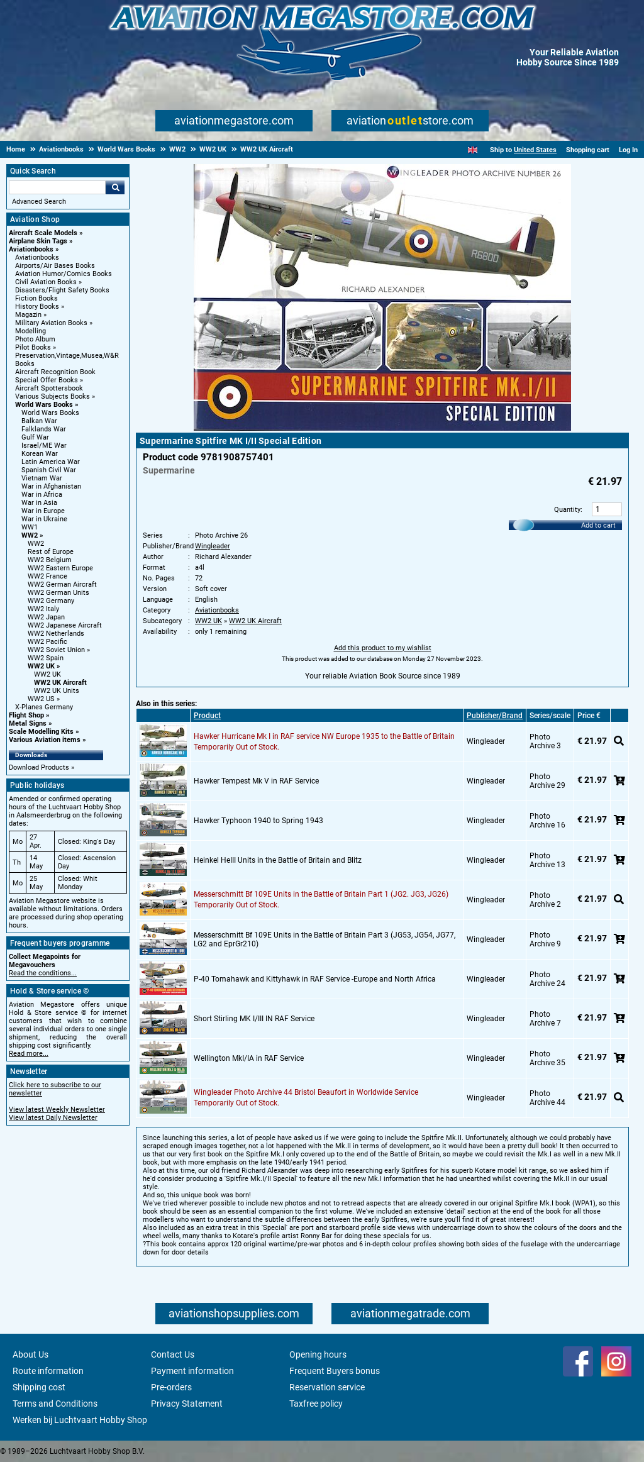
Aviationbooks (31, 249)
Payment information (192, 1371)
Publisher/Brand (495, 715)
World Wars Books (44, 405)
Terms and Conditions (55, 1403)
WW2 (29, 535)
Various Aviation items (44, 740)
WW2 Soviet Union (56, 650)
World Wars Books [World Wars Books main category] (50, 413)
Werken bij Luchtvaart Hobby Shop (80, 1420)
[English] (472, 150)
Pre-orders (171, 1387)
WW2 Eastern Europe (60, 568)
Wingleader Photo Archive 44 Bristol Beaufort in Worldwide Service (306, 1092)
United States (535, 150)
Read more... (28, 1053)
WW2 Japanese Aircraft (65, 625)
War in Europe (43, 511)
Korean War (39, 454)
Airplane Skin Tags (38, 241)
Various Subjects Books (52, 396)
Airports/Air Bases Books (55, 266)
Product (207, 715)
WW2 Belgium (50, 560)
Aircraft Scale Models (43, 233)
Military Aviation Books (51, 323)
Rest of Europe (51, 552)
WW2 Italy (43, 609)
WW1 (29, 527)
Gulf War (35, 437)
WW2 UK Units (56, 691)
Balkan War (39, 421)
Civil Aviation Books (46, 282)
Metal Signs (28, 723)
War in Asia (39, 503)
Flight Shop (26, 715)
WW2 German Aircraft (62, 584)
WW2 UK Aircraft (60, 682)
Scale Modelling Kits (41, 732)
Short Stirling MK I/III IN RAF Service (254, 1018)
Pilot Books (33, 347)
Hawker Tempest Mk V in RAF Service (256, 781)
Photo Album (35, 339)
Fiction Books (36, 298)
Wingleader (212, 546)
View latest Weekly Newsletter (57, 1109)
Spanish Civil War (48, 470)
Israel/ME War (44, 445)
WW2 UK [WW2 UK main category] (47, 674)
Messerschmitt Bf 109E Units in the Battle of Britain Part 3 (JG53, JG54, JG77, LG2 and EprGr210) (324, 939)
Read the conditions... (43, 973)
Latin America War (50, 462)
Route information (48, 1371)
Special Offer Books (46, 380)
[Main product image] (382, 428)
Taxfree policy (316, 1403)
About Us (30, 1354)
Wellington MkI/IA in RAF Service (249, 1058)
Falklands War (43, 429)
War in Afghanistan (51, 486)
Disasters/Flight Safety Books (62, 290)
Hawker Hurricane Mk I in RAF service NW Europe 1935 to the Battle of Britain (324, 736)
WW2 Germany (51, 601)
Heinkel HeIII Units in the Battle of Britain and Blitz (278, 860)
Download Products (39, 767)
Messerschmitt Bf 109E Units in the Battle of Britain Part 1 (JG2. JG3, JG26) (321, 894)
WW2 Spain (46, 658)
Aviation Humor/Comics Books (63, 274)
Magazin (28, 315)
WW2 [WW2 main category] (36, 544)
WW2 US (41, 699)
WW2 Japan (46, 617)
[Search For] (57, 187)
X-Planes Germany (44, 707)
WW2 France (47, 576)
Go (115, 187)
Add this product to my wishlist (382, 648)
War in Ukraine (44, 519)
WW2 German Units (58, 593)
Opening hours (318, 1354)
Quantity (567, 510)
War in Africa (41, 494)
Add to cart (598, 525)
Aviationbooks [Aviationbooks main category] (37, 257)
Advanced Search (39, 201)
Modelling (30, 331)
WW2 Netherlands (56, 633)
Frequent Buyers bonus (334, 1371)
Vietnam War (41, 478)
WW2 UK (41, 666)
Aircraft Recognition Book (55, 372)
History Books (37, 306)
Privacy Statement (187, 1403)
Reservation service (327, 1387)
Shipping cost (39, 1387)
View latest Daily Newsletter (53, 1118)
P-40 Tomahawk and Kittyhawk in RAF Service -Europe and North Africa (315, 979)
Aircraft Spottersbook (49, 388)
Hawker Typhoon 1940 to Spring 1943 (258, 820)
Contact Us (172, 1354)
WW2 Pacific (47, 642)
